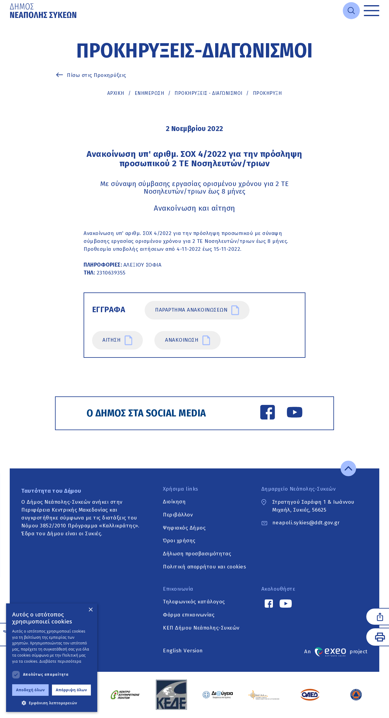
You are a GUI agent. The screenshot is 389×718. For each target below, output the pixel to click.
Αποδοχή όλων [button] (30, 689)
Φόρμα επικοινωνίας (188, 615)
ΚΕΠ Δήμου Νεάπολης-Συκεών (201, 628)
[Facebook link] (267, 413)
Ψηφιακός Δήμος (184, 528)
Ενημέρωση (149, 93)
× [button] (90, 610)
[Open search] (351, 10)
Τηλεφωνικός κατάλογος (194, 602)
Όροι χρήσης (179, 541)
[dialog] (51, 657)
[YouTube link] (294, 413)
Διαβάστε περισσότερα (60, 661)
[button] (51, 703)
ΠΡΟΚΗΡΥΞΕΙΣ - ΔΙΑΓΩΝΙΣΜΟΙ (208, 93)
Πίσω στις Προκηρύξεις (96, 75)
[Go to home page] (44, 10)
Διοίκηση (174, 502)
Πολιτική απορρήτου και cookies (204, 567)
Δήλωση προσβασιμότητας (197, 554)
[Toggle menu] (371, 11)
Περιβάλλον (178, 515)
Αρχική (115, 93)
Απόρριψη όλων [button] (71, 689)
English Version (183, 651)
